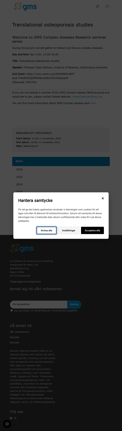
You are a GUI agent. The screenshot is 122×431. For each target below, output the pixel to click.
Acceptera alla (92, 230)
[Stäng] (102, 198)
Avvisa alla (46, 230)
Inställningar (68, 230)
